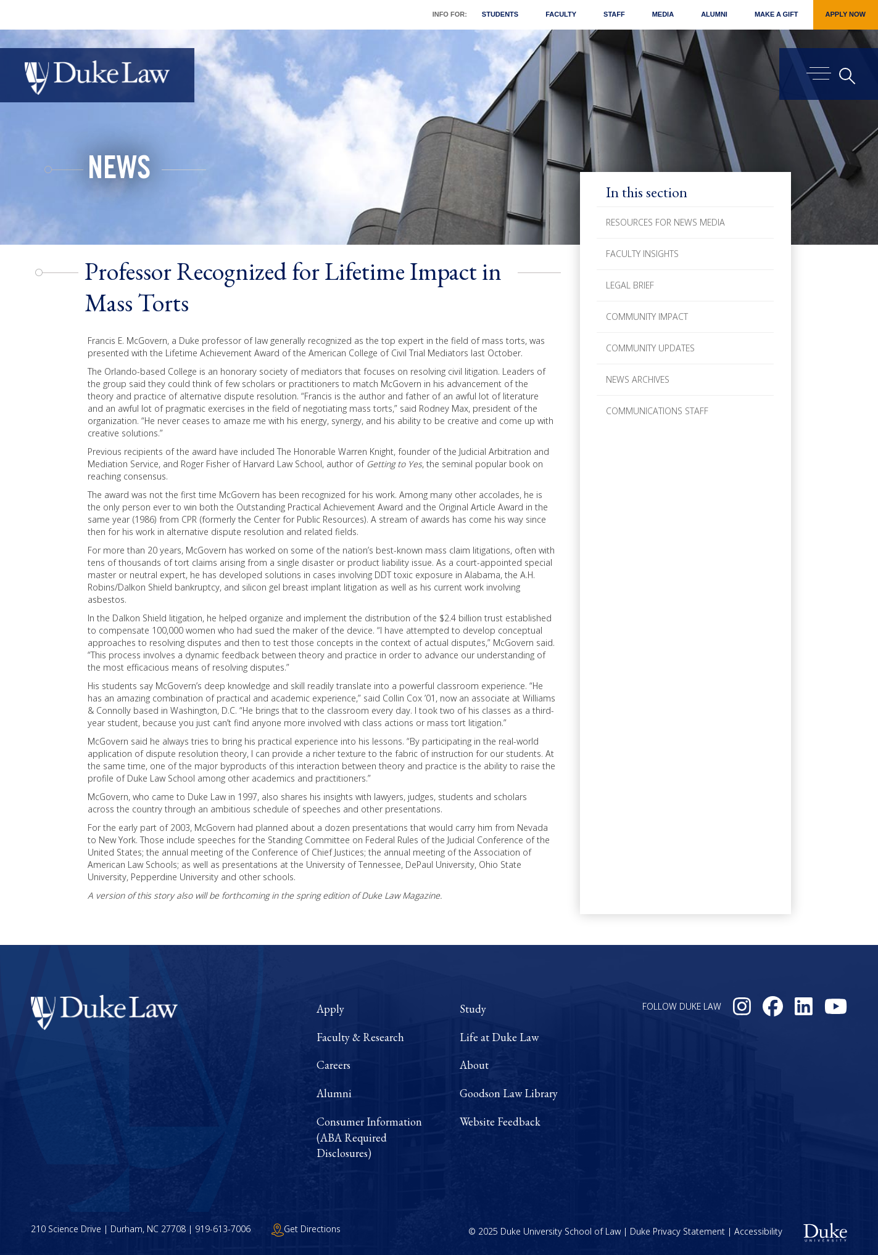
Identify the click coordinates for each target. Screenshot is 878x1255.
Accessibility (758, 1231)
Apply (330, 1009)
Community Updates (650, 348)
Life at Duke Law (499, 1037)
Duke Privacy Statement (677, 1231)
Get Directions (306, 1229)
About (474, 1065)
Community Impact (647, 316)
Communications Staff (657, 411)
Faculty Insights (642, 254)
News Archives (637, 379)
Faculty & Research (360, 1037)
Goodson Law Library (509, 1093)
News (119, 171)
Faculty (560, 14)
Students (500, 14)
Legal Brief (630, 285)
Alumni (714, 14)
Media (663, 14)
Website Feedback (500, 1121)
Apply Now (846, 14)
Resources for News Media (665, 222)
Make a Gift (776, 14)
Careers (333, 1065)
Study (473, 1009)
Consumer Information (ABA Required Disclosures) (369, 1137)
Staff (614, 14)
